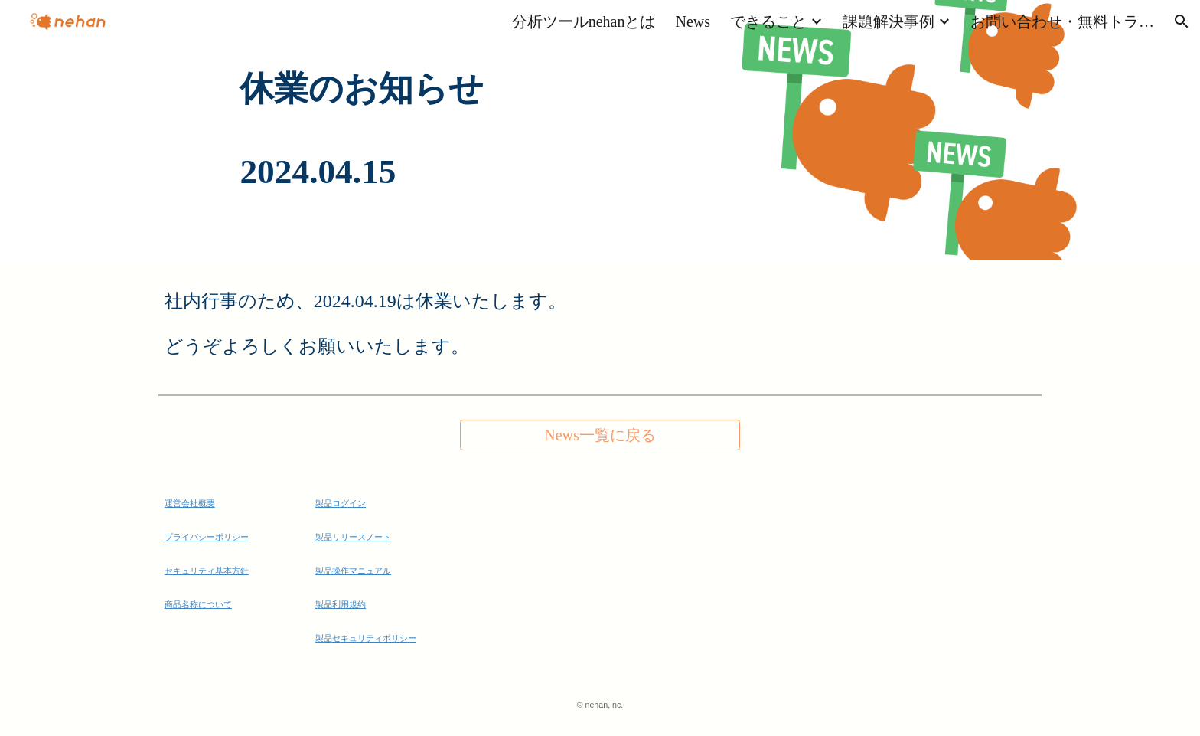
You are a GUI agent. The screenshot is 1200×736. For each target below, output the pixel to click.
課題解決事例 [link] (888, 21)
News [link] (692, 21)
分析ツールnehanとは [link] (584, 21)
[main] (599, 130)
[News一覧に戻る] (600, 435)
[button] (1181, 21)
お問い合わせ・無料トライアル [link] (1062, 21)
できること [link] (768, 21)
